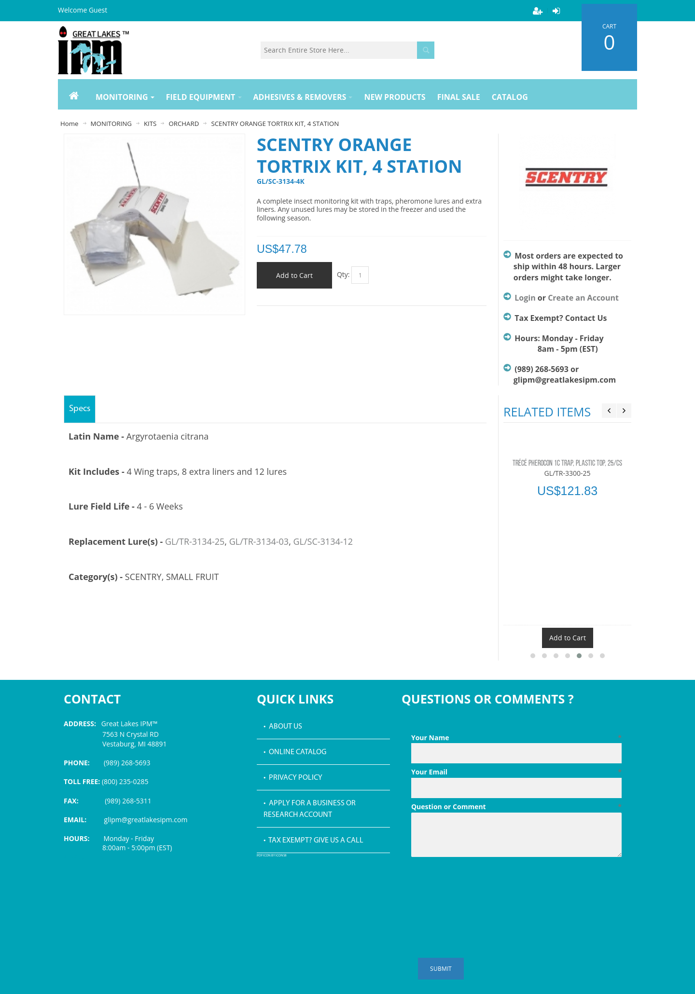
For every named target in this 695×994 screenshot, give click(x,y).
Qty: (343, 274)
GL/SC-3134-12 (323, 541)
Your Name (516, 738)
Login (524, 297)
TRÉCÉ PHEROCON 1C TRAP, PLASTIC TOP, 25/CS (567, 464)
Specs (79, 409)
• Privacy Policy (293, 778)
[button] (533, 656)
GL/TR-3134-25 (194, 541)
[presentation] (484, 884)
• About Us (283, 727)
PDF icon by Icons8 (272, 855)
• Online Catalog (295, 752)
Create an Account (583, 297)
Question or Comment (516, 807)
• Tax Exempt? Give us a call (313, 840)
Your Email (516, 772)
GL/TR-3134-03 (259, 541)
